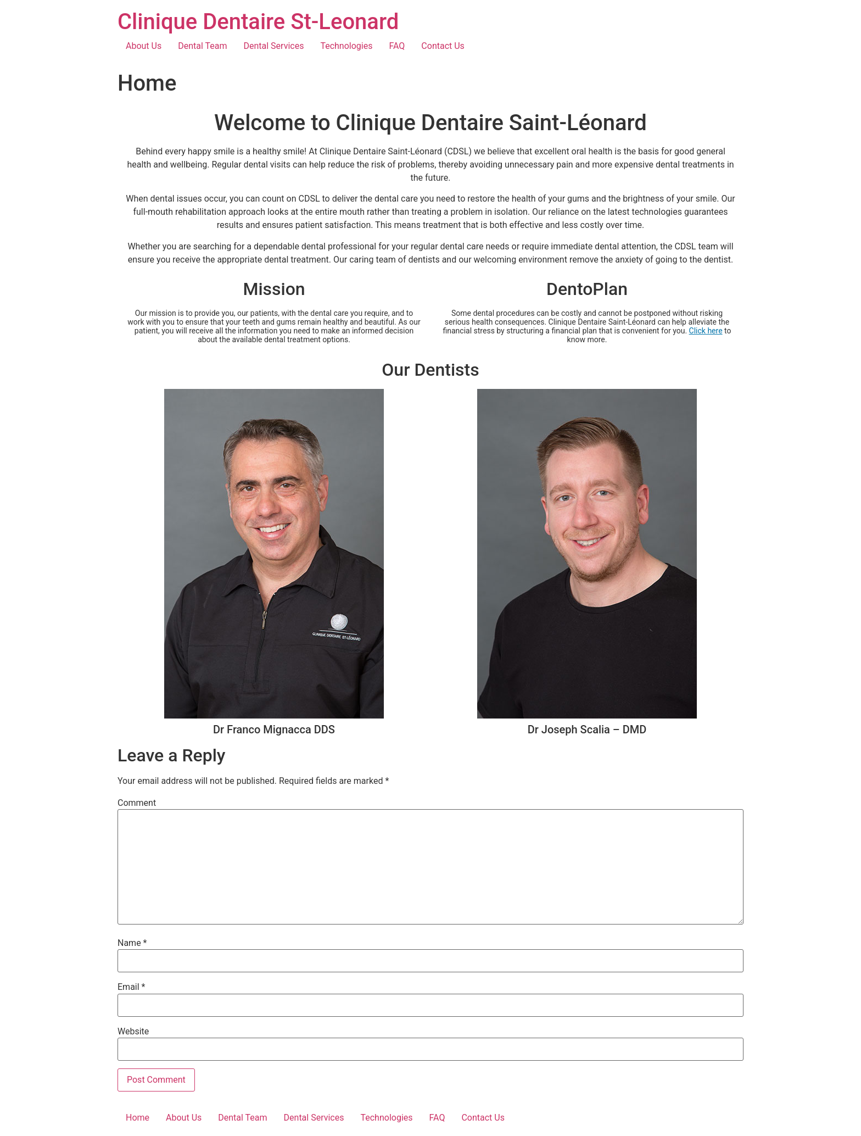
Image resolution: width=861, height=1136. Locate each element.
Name (132, 943)
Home (137, 1117)
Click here (706, 330)
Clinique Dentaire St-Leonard (258, 22)
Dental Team (202, 46)
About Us (143, 46)
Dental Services (274, 46)
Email (131, 987)
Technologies (346, 46)
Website (133, 1031)
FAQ (397, 46)
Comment (137, 803)
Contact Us (443, 46)
